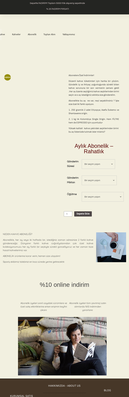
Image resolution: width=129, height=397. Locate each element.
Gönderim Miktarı (73, 180)
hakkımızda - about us (64, 385)
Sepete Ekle (83, 213)
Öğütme (72, 194)
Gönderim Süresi (73, 164)
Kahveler (16, 34)
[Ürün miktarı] (68, 214)
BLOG (107, 390)
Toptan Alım (49, 34)
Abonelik (32, 34)
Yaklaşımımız (69, 34)
